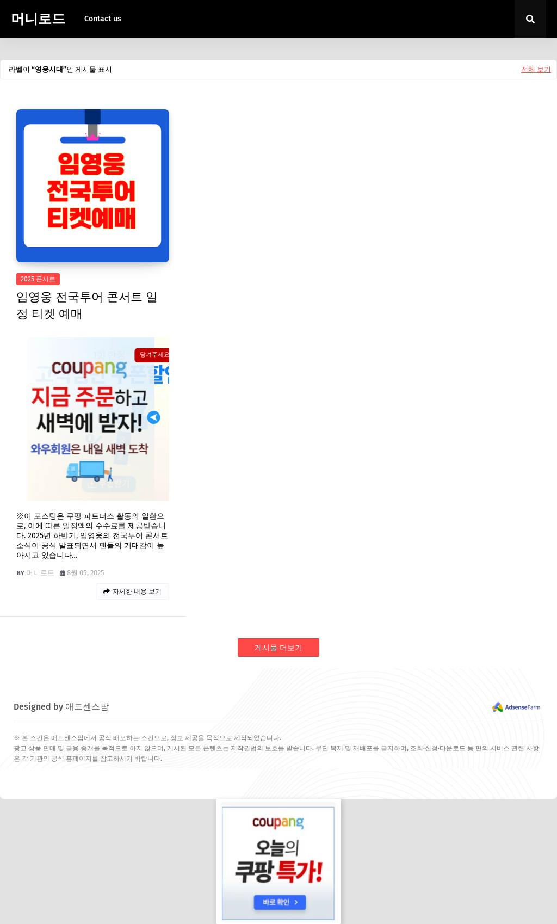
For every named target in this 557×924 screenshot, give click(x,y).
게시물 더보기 (278, 647)
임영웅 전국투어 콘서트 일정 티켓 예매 (87, 305)
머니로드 (38, 19)
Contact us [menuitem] (102, 18)
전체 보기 (536, 69)
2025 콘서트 (38, 279)
